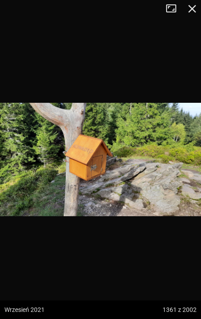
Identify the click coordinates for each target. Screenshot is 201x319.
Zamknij (192, 9)
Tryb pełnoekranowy (174, 9)
